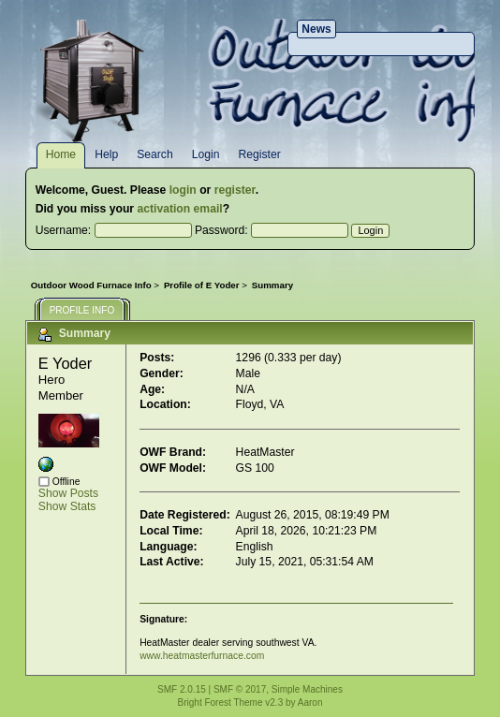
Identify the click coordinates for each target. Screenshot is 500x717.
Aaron (310, 702)
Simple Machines (307, 689)
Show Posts (68, 493)
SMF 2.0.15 (181, 689)
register (235, 190)
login (183, 190)
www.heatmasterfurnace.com (202, 656)
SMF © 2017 (239, 689)
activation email (179, 208)
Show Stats (67, 506)
